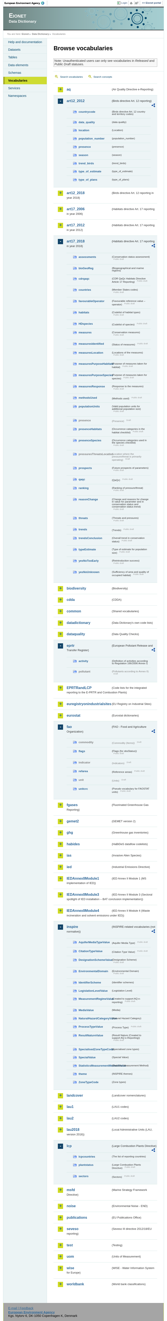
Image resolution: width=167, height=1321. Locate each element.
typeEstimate (87, 549)
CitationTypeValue (90, 951)
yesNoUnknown (88, 572)
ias (69, 855)
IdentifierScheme (89, 982)
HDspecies (85, 323)
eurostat (73, 715)
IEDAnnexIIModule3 (83, 894)
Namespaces (17, 95)
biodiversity (76, 588)
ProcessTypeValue (90, 1026)
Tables (12, 57)
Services (14, 88)
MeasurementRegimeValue (94, 998)
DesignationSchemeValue (94, 959)
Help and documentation (25, 42)
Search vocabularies (71, 77)
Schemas (14, 72)
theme (82, 1074)
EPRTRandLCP (79, 688)
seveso (72, 1229)
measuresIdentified (91, 343)
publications (77, 1217)
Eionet (25, 34)
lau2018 (73, 1129)
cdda (71, 600)
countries (84, 289)
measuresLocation (90, 352)
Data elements (18, 65)
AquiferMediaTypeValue (94, 942)
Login (124, 3)
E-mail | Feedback (20, 1308)
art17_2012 (76, 225)
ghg (70, 832)
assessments (87, 257)
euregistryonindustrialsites (89, 704)
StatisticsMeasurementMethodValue (94, 1065)
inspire (72, 927)
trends (82, 529)
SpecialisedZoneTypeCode (94, 1049)
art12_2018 (76, 193)
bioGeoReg (85, 268)
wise (70, 1268)
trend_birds (86, 163)
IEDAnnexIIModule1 (83, 878)
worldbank (75, 1284)
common (74, 611)
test (70, 1245)
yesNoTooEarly (88, 560)
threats (83, 518)
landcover (75, 1095)
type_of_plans (87, 179)
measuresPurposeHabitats (94, 363)
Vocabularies (17, 80)
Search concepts (103, 77)
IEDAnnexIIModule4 (83, 911)
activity (83, 661)
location (83, 130)
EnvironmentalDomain (93, 971)
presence (84, 146)
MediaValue (86, 1010)
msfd (71, 1190)
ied (69, 867)
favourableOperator (91, 301)
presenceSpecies (89, 440)
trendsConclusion (90, 538)
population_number (91, 138)
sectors (83, 1176)
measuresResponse (91, 386)
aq (69, 89)
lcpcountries (86, 1156)
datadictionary (78, 623)
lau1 (70, 1107)
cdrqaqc (83, 278)
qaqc (81, 479)
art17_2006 (76, 209)
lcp (69, 1146)
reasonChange (88, 499)
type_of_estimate (89, 171)
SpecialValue (86, 1057)
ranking (83, 488)
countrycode (86, 111)
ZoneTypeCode (88, 1082)
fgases (72, 805)
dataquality (76, 634)
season (83, 155)
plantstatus (85, 1164)
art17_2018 (76, 241)
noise (71, 1206)
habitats (83, 312)
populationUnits (89, 406)
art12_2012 (76, 101)
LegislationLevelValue (93, 990)
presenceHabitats (90, 429)
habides (73, 844)
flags (81, 751)
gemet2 (73, 821)
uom (70, 1256)
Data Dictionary (40, 34)
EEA (26, 3)
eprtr (70, 645)
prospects (85, 468)
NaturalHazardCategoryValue (94, 1018)
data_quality (86, 122)
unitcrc (83, 788)
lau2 (70, 1118)
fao (69, 727)
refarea (83, 771)
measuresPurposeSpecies (94, 375)
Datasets (14, 49)
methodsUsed (87, 397)
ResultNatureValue (90, 1035)
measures (85, 332)
